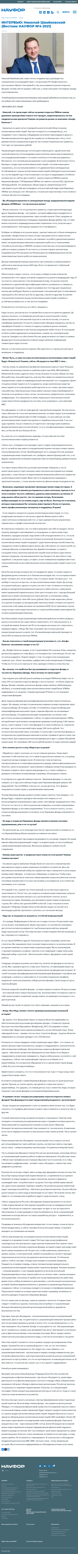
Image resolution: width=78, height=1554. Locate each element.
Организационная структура (9, 1488)
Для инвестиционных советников (35, 1487)
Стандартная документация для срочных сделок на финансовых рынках (37, 1499)
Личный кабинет (70, 1)
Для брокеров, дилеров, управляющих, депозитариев (36, 1484)
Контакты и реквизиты (8, 1495)
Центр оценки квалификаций (10, 1514)
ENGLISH (20, 1)
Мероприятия (55, 1524)
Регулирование (55, 1487)
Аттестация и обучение (8, 1509)
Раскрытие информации (42, 8)
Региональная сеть (7, 1497)
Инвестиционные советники (9, 1524)
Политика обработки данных (34, 1541)
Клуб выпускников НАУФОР (58, 1535)
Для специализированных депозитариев (37, 1493)
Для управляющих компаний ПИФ (35, 1491)
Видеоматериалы (56, 1491)
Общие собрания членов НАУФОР (60, 1529)
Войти (66, 12)
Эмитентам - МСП (56, 1493)
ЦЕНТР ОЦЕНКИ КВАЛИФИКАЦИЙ (38, 1)
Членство (4, 1486)
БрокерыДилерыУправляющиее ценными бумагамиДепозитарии (36, 1511)
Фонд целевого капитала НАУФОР (11, 1503)
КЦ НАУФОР (57, 1)
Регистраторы (30, 1524)
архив (21, 18)
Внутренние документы (8, 1493)
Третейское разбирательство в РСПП (61, 1489)
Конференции (55, 1527)
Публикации (5, 1499)
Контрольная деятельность (9, 1490)
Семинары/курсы (6, 1512)
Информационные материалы (59, 1480)
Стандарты (29, 1480)
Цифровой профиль (56, 1495)
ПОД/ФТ (4, 1516)
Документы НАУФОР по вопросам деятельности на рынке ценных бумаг (61, 1484)
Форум (6, 1470)
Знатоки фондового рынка (58, 1531)
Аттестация (5, 1518)
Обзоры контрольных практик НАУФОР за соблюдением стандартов (37, 1495)
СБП (52, 1497)
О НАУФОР (4, 1480)
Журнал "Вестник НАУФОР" (9, 18)
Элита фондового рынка (57, 1533)
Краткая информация (7, 1484)
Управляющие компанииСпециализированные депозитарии (61, 1509)
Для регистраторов (31, 1489)
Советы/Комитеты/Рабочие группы (11, 1491)
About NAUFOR (5, 1501)
